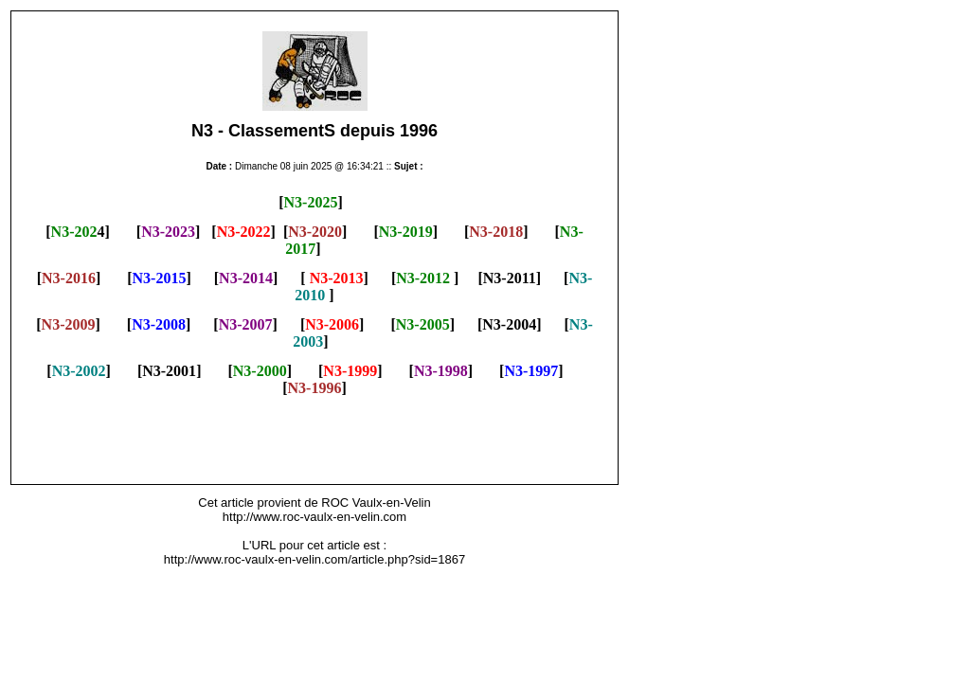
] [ (486, 371)
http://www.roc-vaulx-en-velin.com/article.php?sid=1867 (314, 559)
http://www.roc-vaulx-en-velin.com (314, 517)
